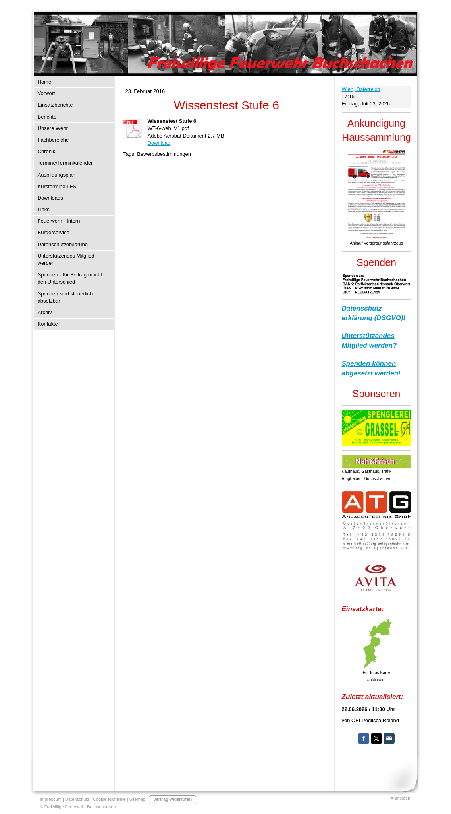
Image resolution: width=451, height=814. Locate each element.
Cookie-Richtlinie (109, 799)
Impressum (51, 799)
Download (159, 143)
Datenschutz (77, 799)
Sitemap (137, 799)
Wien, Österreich (361, 89)
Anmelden (401, 798)
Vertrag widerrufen (172, 799)
